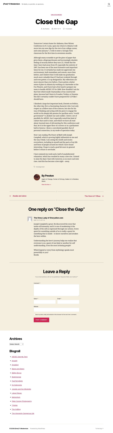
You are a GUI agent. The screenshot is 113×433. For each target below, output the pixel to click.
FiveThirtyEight (17, 381)
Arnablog (15, 365)
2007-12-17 (57, 29)
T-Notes (15, 405)
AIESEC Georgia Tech (20, 357)
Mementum (16, 397)
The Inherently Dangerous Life (23, 413)
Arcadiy (15, 361)
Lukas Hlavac (17, 393)
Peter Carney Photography (22, 401)
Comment (37, 283)
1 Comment (68, 29)
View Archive (46, 184)
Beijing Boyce (17, 373)
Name (36, 298)
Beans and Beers (18, 369)
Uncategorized (56, 15)
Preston (47, 29)
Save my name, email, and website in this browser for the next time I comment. (56, 314)
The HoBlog (16, 409)
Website (36, 306)
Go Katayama (17, 385)
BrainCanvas (17, 377)
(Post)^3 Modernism (12, 4)
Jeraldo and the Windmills (21, 389)
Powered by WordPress (37, 428)
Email (59, 298)
